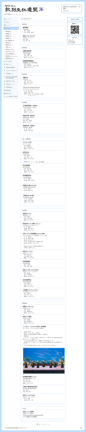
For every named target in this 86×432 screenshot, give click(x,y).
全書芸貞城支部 (27, 51)
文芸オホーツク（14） (10, 51)
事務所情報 (8, 90)
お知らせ (8, 22)
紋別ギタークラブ (27, 251)
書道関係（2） (8, 33)
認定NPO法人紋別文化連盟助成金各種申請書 (11, 77)
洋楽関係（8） (8, 42)
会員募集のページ (10, 73)
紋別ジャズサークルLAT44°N (31, 269)
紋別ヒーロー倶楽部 (28, 411)
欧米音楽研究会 (27, 280)
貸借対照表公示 (9, 87)
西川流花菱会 (26, 165)
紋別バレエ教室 (27, 316)
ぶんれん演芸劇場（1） (10, 53)
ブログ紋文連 (9, 61)
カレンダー (8, 25)
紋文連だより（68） (9, 49)
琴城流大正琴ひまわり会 (29, 185)
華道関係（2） (8, 35)
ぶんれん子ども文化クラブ (11, 70)
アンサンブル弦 (27, 142)
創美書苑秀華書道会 (28, 61)
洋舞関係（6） (8, 44)
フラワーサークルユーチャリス (31, 87)
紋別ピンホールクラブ (29, 36)
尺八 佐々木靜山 (40, 161)
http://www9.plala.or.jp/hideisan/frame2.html (33, 415)
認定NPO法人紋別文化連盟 (12, 427)
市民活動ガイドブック (10, 84)
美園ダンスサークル (28, 306)
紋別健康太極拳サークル (29, 376)
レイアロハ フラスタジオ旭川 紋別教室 (34, 326)
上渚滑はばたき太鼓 (28, 195)
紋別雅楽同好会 (27, 175)
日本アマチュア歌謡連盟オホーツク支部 (34, 233)
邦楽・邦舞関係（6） (9, 40)
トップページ (9, 19)
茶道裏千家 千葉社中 (29, 125)
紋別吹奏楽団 (26, 261)
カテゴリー (8, 28)
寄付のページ (9, 64)
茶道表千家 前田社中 (29, 115)
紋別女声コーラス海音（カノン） (32, 223)
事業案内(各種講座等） (11, 67)
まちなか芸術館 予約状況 (11, 96)
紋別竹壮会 (26, 152)
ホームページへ (27, 331)
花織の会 (25, 77)
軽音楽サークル (27, 213)
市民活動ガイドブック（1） (11, 55)
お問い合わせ (9, 93)
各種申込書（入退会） (10, 81)
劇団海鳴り (26, 27)
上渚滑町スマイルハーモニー (31, 290)
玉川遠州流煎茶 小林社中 (30, 105)
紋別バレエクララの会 (29, 395)
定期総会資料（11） (9, 58)
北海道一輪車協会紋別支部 (30, 386)
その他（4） (8, 47)
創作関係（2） (8, 31)
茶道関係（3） (8, 38)
